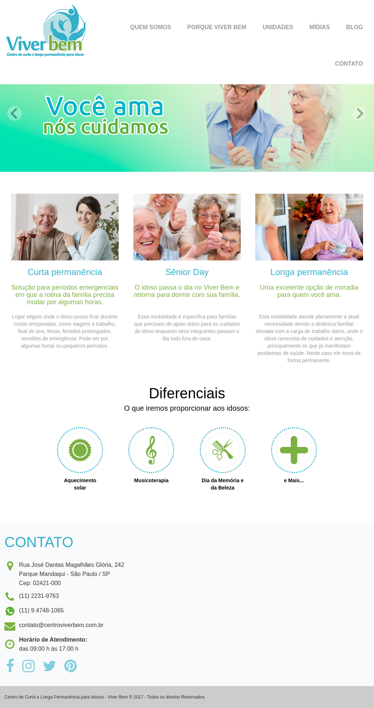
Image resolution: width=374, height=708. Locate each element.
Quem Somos (150, 27)
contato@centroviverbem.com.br (61, 625)
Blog (354, 27)
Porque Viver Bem (217, 27)
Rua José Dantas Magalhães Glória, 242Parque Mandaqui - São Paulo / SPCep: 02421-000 (64, 573)
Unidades (278, 27)
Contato (349, 64)
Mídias (319, 27)
